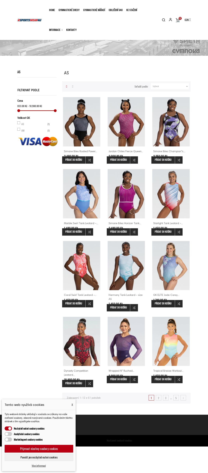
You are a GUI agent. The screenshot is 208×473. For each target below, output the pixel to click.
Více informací (39, 465)
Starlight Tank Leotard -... (168, 250)
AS (18, 98)
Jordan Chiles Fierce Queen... (126, 178)
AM (36, 157)
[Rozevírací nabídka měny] (186, 20)
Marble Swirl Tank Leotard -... (81, 250)
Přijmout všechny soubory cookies (39, 449)
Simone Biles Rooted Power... (80, 178)
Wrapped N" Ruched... (121, 397)
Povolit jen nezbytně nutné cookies (39, 457)
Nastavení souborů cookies (119, 467)
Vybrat (171, 113)
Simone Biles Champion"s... (169, 178)
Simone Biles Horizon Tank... (125, 250)
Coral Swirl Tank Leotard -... (80, 322)
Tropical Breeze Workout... (168, 397)
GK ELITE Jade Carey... (166, 322)
